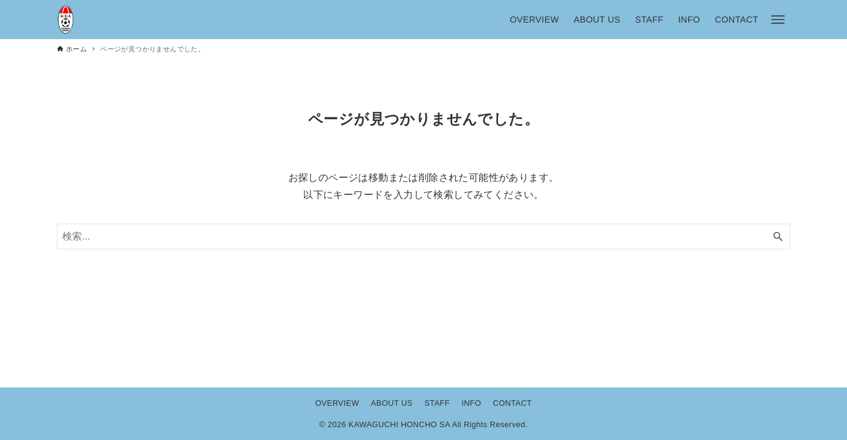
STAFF (437, 403)
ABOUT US (392, 403)
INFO (471, 403)
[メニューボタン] (778, 19)
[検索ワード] (423, 236)
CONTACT (512, 403)
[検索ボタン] (778, 236)
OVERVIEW (337, 403)
